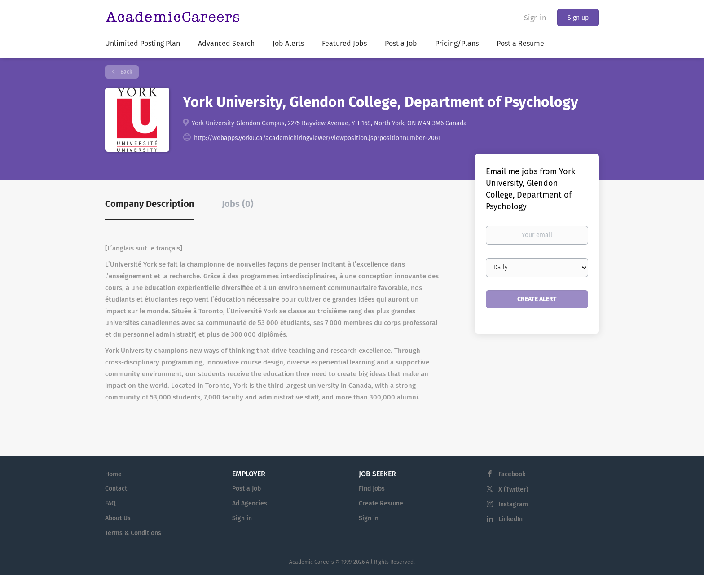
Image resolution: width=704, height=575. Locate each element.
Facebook (511, 474)
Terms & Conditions (133, 533)
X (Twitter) (513, 489)
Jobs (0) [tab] (238, 203)
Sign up (578, 18)
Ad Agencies (249, 503)
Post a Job (246, 488)
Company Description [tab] (149, 203)
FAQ (110, 503)
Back (125, 72)
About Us (118, 518)
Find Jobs (372, 488)
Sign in (535, 17)
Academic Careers (311, 562)
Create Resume (381, 503)
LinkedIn (510, 519)
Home (113, 474)
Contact (116, 488)
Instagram (513, 504)
